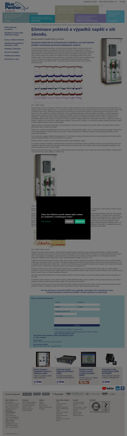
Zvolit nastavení (46, 221)
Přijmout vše (80, 221)
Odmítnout (69, 221)
